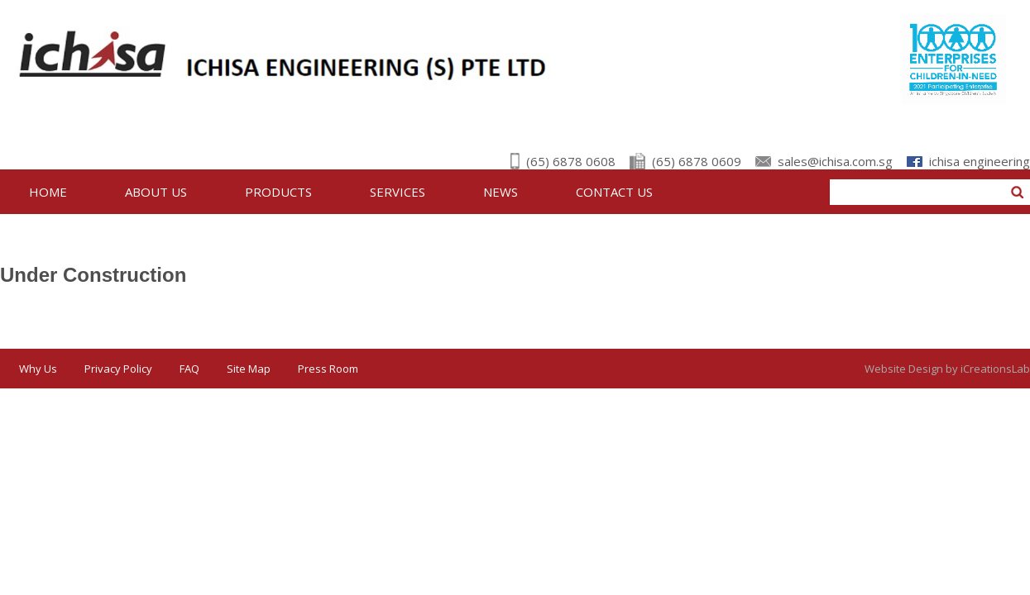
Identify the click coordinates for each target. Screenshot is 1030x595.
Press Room (328, 368)
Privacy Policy (118, 368)
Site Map (249, 368)
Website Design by (947, 368)
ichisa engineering (979, 161)
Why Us (38, 368)
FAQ (189, 368)
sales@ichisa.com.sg (835, 161)
